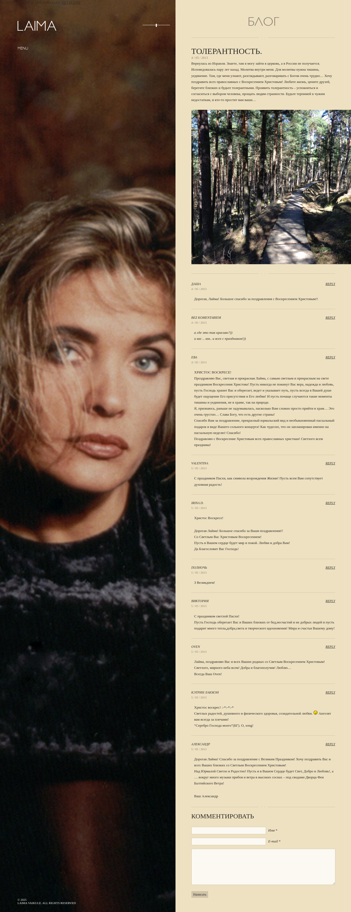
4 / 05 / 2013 (199, 288)
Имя (271, 830)
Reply (330, 284)
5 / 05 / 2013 (199, 468)
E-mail (273, 841)
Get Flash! (71, 3)
